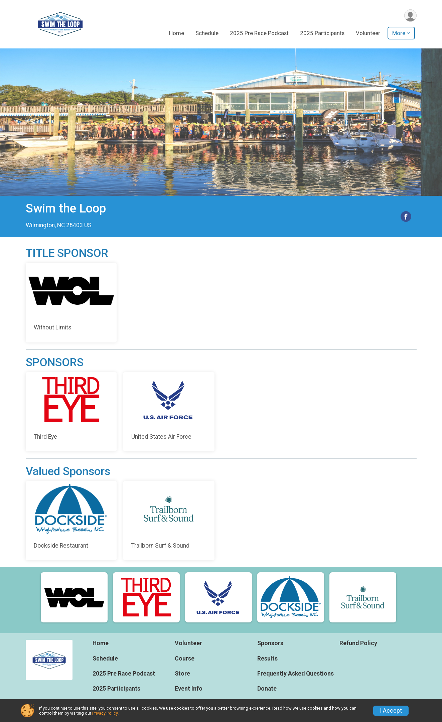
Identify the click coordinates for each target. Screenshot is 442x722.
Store (182, 673)
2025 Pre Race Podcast (259, 33)
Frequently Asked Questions (295, 673)
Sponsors (270, 643)
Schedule (206, 33)
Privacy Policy (105, 713)
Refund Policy (358, 643)
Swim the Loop (66, 208)
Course (184, 658)
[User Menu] (410, 15)
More (398, 33)
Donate (267, 688)
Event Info (188, 688)
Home (176, 33)
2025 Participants (322, 33)
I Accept (391, 710)
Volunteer (368, 33)
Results (267, 658)
